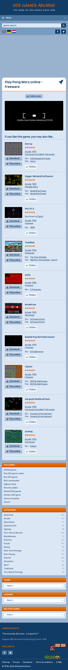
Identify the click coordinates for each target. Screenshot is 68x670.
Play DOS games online (14, 473)
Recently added (11, 488)
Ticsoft (54, 260)
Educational (34, 522)
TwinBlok (29, 242)
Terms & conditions (44, 662)
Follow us (8, 646)
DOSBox (32, 199)
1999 (34, 345)
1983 (34, 184)
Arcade (28, 152)
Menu (9, 17)
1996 (34, 220)
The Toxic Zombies (38, 257)
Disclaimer (27, 662)
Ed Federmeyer (36, 352)
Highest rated (10, 484)
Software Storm (37, 319)
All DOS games (10, 470)
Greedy (29, 431)
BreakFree (30, 304)
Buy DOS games (11, 477)
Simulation (34, 561)
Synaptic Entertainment (41, 414)
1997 (34, 152)
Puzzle (34, 543)
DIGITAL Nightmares (39, 381)
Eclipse (33, 446)
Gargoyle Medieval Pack (37, 398)
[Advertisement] (34, 54)
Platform (34, 540)
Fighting (34, 529)
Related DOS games (12, 491)
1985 (34, 283)
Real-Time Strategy (34, 550)
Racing (34, 547)
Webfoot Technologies (40, 260)
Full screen (35, 96)
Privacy (16, 662)
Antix (28, 274)
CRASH (28, 366)
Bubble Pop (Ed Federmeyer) (40, 336)
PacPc (40, 216)
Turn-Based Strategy (34, 572)
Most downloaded (11, 480)
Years (7, 580)
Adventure (34, 515)
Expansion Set (34, 525)
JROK (32, 227)
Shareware (29, 253)
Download (14, 158)
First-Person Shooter (34, 533)
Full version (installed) (34, 154)
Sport (34, 565)
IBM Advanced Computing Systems (25, 639)
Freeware (29, 223)
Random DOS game (12, 495)
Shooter (34, 558)
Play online (15, 163)
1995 (34, 312)
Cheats (7, 502)
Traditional (34, 568)
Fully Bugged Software (40, 158)
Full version (50, 154)
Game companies (11, 498)
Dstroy (28, 143)
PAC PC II (29, 208)
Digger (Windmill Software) (39, 176)
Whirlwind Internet (23, 666)
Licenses (8, 594)
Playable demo (31, 187)
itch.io (33, 161)
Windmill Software (38, 191)
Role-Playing (34, 554)
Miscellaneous (34, 536)
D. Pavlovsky (35, 289)
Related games (12, 609)
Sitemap (6, 662)
